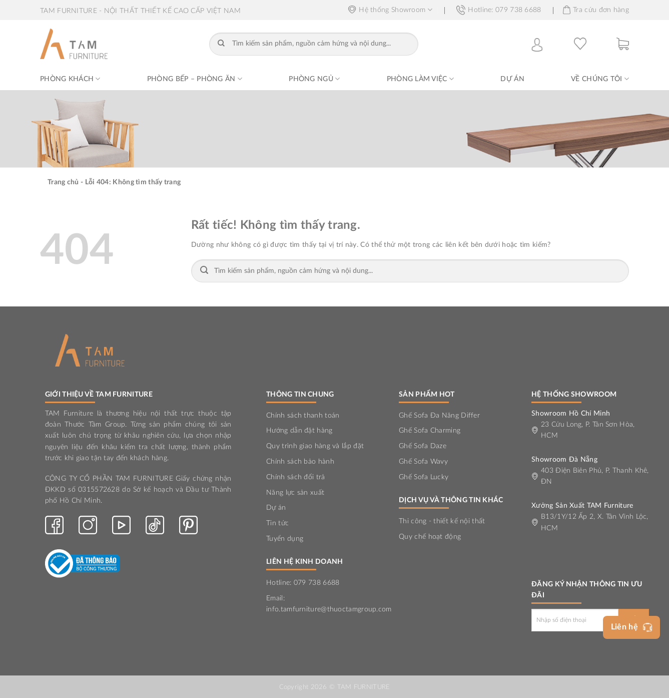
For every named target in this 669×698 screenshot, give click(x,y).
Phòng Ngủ (314, 79)
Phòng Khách (70, 79)
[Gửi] (221, 44)
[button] (622, 44)
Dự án (512, 79)
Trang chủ (63, 182)
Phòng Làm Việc (420, 79)
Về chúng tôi (600, 79)
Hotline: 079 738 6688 (498, 10)
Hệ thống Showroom (390, 10)
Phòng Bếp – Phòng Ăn (194, 79)
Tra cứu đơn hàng (596, 10)
